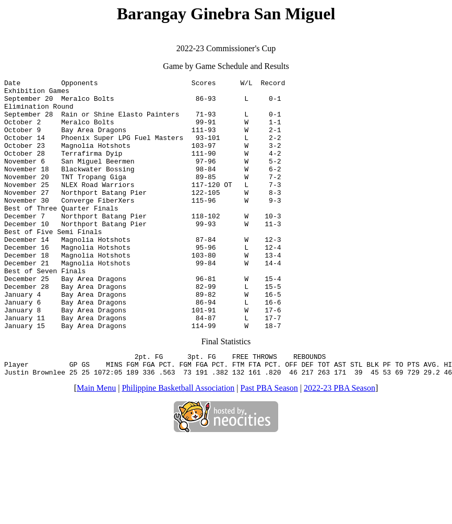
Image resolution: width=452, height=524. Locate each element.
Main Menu (96, 442)
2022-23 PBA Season (339, 442)
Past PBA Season (269, 442)
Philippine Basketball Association (178, 442)
